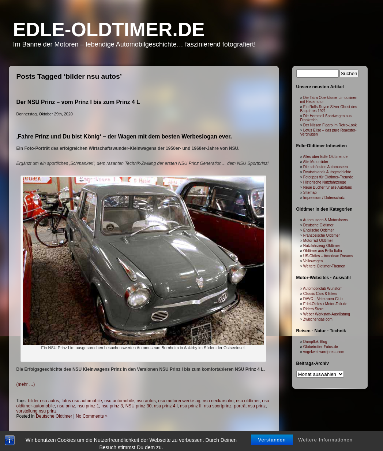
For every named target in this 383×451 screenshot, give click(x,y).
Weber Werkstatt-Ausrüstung (326, 314)
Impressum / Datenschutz (324, 198)
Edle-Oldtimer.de (109, 29)
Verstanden (272, 446)
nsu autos (145, 400)
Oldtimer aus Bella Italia (322, 251)
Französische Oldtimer (321, 235)
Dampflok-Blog (315, 342)
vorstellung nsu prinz (36, 411)
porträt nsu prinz (250, 406)
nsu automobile (119, 400)
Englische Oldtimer (318, 230)
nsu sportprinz (217, 406)
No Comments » (92, 416)
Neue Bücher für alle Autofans (327, 187)
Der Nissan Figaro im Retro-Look (330, 125)
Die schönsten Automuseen (325, 167)
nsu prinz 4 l (166, 406)
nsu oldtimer (248, 400)
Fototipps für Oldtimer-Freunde (328, 177)
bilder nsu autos (43, 400)
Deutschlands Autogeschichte (327, 172)
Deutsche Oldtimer (54, 416)
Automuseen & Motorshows (325, 220)
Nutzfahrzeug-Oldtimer (321, 246)
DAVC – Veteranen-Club (323, 299)
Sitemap (310, 193)
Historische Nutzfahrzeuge (324, 182)
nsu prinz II (191, 406)
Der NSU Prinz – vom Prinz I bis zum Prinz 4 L (78, 102)
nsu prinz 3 (112, 406)
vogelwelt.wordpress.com (323, 352)
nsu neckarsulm (218, 400)
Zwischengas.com (318, 319)
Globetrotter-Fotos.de (320, 347)
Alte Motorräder (315, 162)
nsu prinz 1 (88, 406)
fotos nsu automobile (81, 400)
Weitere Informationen (325, 446)
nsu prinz (66, 406)
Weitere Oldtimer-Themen (324, 266)
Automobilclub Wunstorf (322, 289)
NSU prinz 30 (138, 406)
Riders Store (313, 309)
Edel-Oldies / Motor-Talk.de (325, 304)
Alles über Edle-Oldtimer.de (325, 157)
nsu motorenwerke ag (179, 400)
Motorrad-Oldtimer (318, 241)
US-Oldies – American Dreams (328, 256)
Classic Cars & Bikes (320, 294)
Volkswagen (313, 261)
